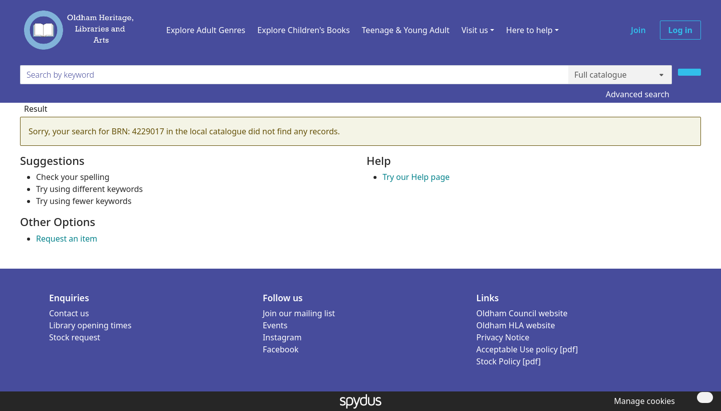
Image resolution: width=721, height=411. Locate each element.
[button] (642, 401)
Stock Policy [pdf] (508, 361)
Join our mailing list (299, 313)
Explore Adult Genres (205, 30)
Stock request (74, 337)
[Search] (689, 72)
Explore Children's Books (303, 30)
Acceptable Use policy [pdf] (527, 349)
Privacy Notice (502, 337)
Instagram (282, 337)
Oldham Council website (521, 313)
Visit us (475, 30)
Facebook (281, 349)
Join (638, 30)
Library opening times (90, 325)
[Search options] (620, 74)
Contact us (69, 313)
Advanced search (637, 94)
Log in (680, 30)
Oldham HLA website (515, 325)
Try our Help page (416, 176)
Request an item (66, 238)
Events (275, 325)
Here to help (529, 30)
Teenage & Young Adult (406, 30)
